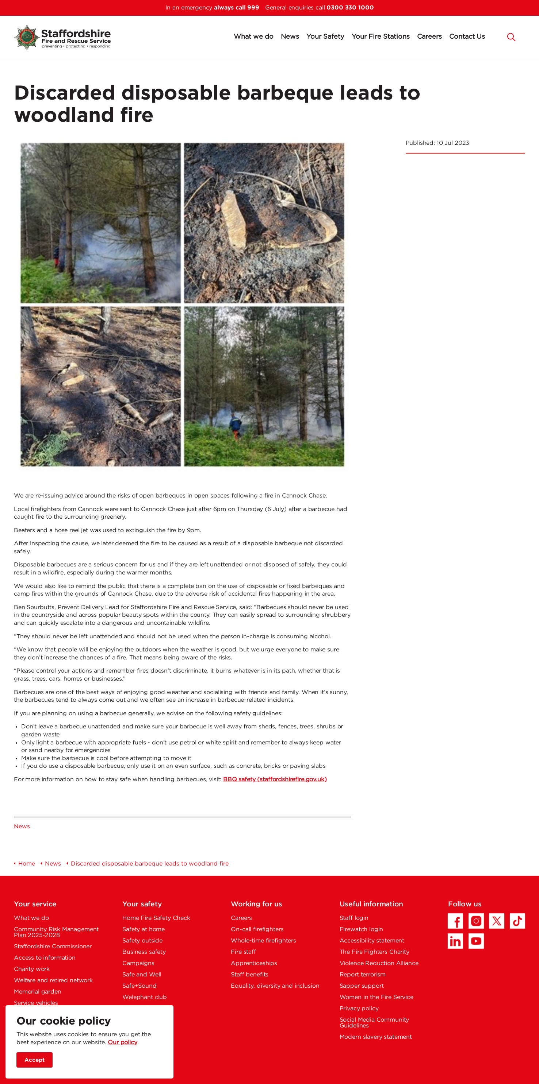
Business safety (144, 952)
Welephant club (144, 997)
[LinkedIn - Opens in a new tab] (455, 941)
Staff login (354, 918)
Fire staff (243, 952)
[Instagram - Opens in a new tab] (476, 921)
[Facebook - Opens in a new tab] (455, 921)
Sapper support (362, 986)
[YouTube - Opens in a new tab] (476, 941)
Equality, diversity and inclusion (275, 986)
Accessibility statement (372, 941)
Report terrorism (363, 974)
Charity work (32, 969)
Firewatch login (361, 929)
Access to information (45, 958)
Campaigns (138, 963)
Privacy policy (359, 1008)
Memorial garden (37, 992)
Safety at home (143, 929)
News (290, 37)
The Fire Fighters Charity (374, 952)
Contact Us (467, 37)
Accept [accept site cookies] (34, 1060)
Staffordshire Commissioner (53, 946)
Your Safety (325, 37)
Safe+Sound (139, 986)
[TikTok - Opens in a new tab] (517, 921)
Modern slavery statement (376, 1037)
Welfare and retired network (53, 980)
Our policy (122, 1042)
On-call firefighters (257, 929)
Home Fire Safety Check (156, 918)
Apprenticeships (254, 963)
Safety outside (142, 941)
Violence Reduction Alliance (379, 963)
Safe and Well (141, 974)
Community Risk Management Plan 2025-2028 (56, 932)
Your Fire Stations (381, 37)
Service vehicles (36, 1003)
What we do (254, 37)
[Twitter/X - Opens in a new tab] (497, 921)
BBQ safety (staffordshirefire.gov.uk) (274, 779)
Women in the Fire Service (376, 997)
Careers (429, 37)
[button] (511, 36)
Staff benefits (249, 974)
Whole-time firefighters (263, 941)
